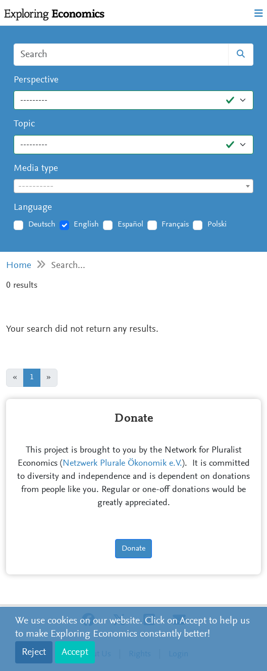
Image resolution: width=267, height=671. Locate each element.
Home (18, 266)
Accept (75, 652)
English (86, 224)
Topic (24, 124)
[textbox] (133, 187)
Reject (34, 652)
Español (130, 224)
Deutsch (42, 224)
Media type (36, 168)
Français (175, 224)
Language (33, 207)
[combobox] (133, 186)
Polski (217, 224)
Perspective (36, 80)
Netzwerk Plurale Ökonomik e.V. (122, 463)
